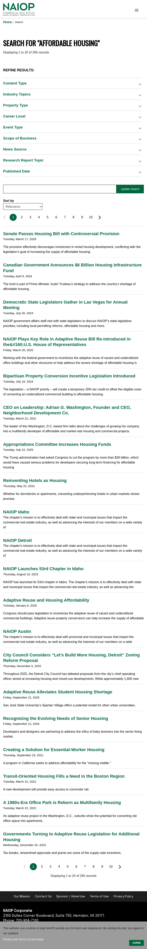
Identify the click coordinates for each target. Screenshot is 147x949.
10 (91, 217)
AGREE (136, 943)
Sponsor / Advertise (70, 896)
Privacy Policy (123, 896)
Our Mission (22, 896)
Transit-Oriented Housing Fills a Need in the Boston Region (64, 776)
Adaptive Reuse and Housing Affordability (46, 600)
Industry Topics (17, 94)
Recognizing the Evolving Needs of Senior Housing (55, 718)
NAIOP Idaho (16, 511)
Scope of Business (19, 138)
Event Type (13, 127)
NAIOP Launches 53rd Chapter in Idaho (43, 568)
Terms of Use (99, 896)
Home (8, 22)
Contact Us (43, 896)
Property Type (15, 105)
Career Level (14, 116)
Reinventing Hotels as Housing (35, 480)
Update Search (130, 189)
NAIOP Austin (17, 631)
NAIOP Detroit (17, 540)
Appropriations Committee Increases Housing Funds (57, 444)
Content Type (15, 83)
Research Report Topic (23, 160)
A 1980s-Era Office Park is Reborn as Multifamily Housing (62, 802)
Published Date (16, 171)
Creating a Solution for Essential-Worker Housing (53, 749)
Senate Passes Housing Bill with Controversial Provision (61, 233)
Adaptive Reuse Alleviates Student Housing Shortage (57, 691)
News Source (14, 149)
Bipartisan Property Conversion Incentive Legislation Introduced (69, 376)
